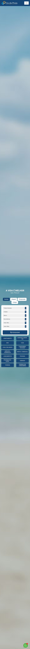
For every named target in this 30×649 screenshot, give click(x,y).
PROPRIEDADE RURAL (7, 360)
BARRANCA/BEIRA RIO (22, 338)
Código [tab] (15, 302)
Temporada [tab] (22, 299)
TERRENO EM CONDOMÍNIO (22, 365)
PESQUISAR (15, 332)
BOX (7, 343)
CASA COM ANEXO (7, 347)
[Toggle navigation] (26, 3)
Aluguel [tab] (14, 299)
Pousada (22, 356)
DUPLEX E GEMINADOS (7, 351)
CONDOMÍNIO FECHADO (22, 347)
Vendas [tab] (6, 299)
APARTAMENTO (7, 338)
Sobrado (22, 360)
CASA (22, 343)
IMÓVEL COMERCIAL (22, 351)
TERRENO (7, 365)
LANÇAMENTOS (7, 356)
